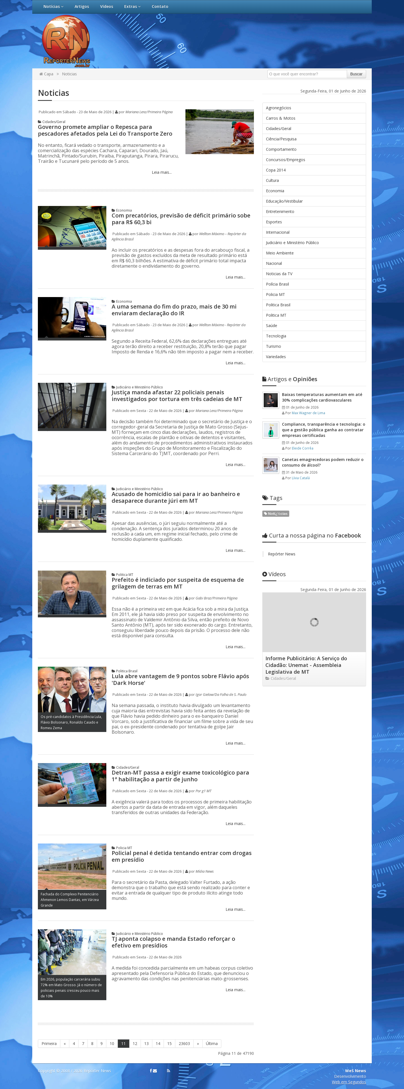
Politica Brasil (124, 671)
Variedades (276, 356)
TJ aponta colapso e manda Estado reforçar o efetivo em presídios (173, 942)
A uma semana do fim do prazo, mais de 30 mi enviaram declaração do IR (174, 310)
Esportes (274, 221)
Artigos (82, 6)
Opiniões (289, 379)
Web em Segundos (349, 1082)
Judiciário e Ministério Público (137, 387)
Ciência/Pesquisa (281, 139)
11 (123, 1043)
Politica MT (122, 574)
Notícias (53, 6)
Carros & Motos (280, 118)
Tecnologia (276, 336)
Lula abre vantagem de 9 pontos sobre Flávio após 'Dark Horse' (180, 679)
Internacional (278, 232)
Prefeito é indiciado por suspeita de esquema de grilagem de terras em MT (178, 583)
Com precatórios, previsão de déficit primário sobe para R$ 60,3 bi (181, 219)
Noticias (69, 74)
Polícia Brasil (277, 284)
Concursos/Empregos (285, 159)
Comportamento (281, 149)
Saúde (271, 325)
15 (169, 1043)
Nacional (274, 263)
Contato (160, 6)
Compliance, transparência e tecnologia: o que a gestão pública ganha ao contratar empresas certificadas (323, 429)
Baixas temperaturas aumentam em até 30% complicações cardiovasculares (322, 397)
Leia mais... (161, 172)
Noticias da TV (279, 273)
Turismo (273, 346)
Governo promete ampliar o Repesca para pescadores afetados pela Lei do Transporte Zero (105, 130)
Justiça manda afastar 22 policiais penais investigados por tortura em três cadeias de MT (177, 395)
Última (212, 1043)
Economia (122, 210)
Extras (132, 6)
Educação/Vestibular (284, 201)
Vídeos (106, 6)
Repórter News (281, 554)
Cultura (272, 180)
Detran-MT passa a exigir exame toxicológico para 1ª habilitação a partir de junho (180, 776)
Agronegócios (278, 107)
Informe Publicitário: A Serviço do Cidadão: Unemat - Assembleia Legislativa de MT (306, 665)
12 (135, 1043)
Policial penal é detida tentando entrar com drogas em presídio (182, 856)
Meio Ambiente (280, 253)
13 (146, 1043)
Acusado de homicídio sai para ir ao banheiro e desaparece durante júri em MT (176, 497)
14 (158, 1043)
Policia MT (122, 847)
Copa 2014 (276, 170)
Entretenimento (280, 211)
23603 (184, 1043)
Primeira (49, 1043)
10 (112, 1043)
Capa (46, 74)
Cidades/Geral (51, 121)
